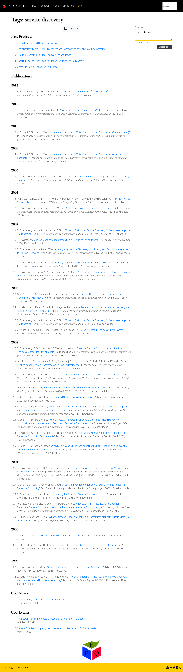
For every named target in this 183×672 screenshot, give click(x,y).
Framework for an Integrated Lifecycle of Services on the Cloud (50, 618)
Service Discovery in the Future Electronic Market (96, 545)
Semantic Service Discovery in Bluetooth (38, 66)
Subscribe (71, 28)
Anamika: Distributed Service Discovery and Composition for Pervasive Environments (61, 49)
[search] (166, 6)
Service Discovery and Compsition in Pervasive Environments (66, 239)
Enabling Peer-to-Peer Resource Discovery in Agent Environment (50, 61)
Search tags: (140, 27)
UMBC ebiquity (14, 6)
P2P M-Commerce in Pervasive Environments (99, 329)
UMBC (17, 667)
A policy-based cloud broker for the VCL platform (86, 91)
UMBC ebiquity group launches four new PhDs (40, 599)
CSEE (24, 667)
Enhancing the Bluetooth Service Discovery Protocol (79, 494)
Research (44, 5)
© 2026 (7, 667)
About (34, 5)
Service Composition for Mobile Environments (89, 208)
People (55, 5)
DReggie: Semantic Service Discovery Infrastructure (44, 55)
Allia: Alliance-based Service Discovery (37, 43)
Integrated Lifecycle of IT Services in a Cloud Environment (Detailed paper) (90, 132)
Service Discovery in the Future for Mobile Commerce (75, 567)
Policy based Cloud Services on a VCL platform (85, 110)
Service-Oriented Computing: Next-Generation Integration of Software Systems (58, 628)
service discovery (153, 35)
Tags (79, 5)
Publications (68, 5)
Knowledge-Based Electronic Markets (60, 535)
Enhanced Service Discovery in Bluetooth (73, 397)
